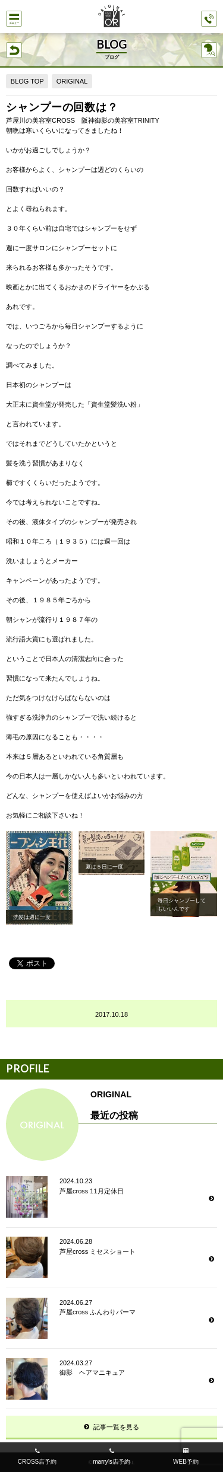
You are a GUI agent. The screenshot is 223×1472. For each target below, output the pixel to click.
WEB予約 (186, 1461)
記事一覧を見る (116, 1427)
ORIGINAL (72, 81)
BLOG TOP (27, 81)
